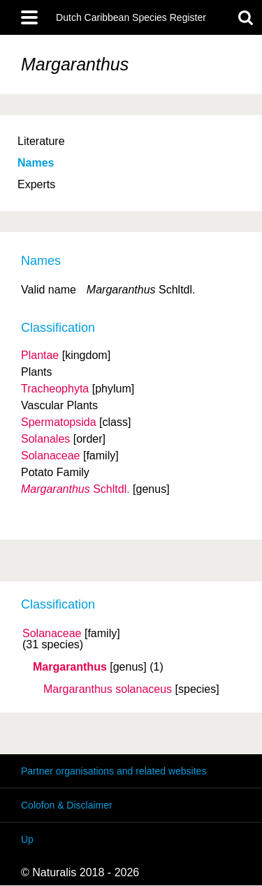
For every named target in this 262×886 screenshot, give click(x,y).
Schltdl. (75, 489)
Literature (41, 141)
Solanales (45, 439)
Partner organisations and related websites (113, 771)
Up (27, 839)
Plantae (40, 355)
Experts (36, 184)
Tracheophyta (55, 389)
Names (35, 163)
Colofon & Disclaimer (66, 805)
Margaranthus (70, 667)
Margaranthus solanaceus (107, 689)
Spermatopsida (58, 422)
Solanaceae (52, 633)
